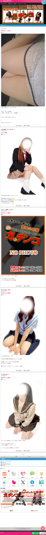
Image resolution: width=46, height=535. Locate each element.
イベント (4, 482)
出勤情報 (4, 474)
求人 (41, 482)
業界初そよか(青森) (5, 213)
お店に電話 (43, 533)
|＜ (4, 456)
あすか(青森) (4, 132)
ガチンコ (4, 32)
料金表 (41, 474)
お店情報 (32, 482)
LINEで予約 (36, 533)
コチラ (5, 507)
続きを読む (19, 125)
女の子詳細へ (27, 125)
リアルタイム (13, 482)
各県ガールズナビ (34, 510)
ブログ (32, 474)
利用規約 (20, 529)
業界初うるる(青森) (5, 293)
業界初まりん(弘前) (5, 30)
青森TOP (11, 510)
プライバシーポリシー (24, 529)
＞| (41, 456)
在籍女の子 (23, 474)
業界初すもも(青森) (5, 377)
